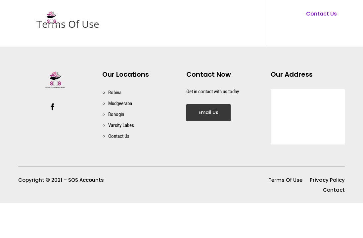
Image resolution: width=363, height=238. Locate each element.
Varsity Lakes (121, 125)
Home (161, 18)
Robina (114, 93)
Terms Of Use (285, 180)
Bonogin (116, 114)
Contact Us (321, 14)
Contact (191, 18)
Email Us (208, 112)
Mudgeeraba (120, 103)
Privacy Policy (327, 180)
